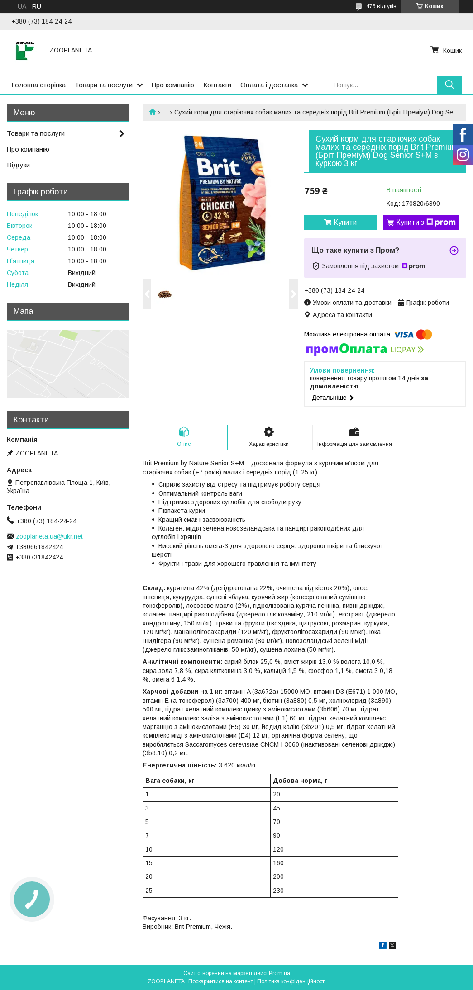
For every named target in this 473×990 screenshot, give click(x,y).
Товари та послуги (104, 85)
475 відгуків (381, 6)
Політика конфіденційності (291, 981)
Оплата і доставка (269, 85)
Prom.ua (279, 973)
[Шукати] (449, 85)
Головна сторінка (38, 85)
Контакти (217, 85)
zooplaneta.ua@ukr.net (49, 536)
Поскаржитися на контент (220, 981)
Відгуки (18, 165)
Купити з (426, 222)
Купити (345, 222)
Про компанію (173, 85)
